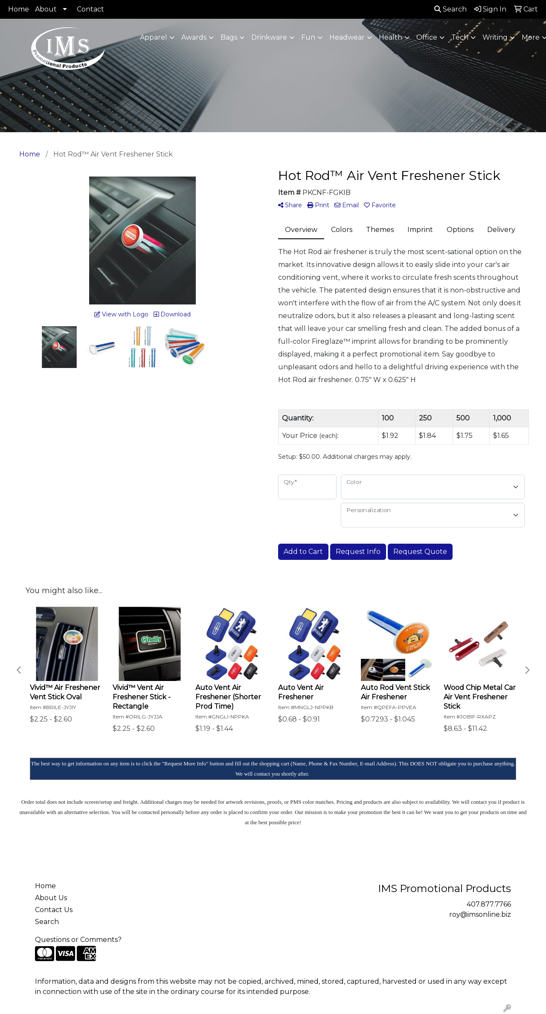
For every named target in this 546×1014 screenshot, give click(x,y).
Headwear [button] (347, 37)
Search (450, 9)
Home (18, 9)
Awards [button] (193, 37)
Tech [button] (459, 37)
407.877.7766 (489, 904)
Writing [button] (495, 37)
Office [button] (426, 37)
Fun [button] (308, 37)
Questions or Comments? (78, 940)
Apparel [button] (153, 37)
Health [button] (390, 37)
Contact (90, 9)
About (46, 9)
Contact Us (54, 910)
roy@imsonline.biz (480, 914)
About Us (51, 898)
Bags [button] (229, 37)
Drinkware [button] (269, 37)
